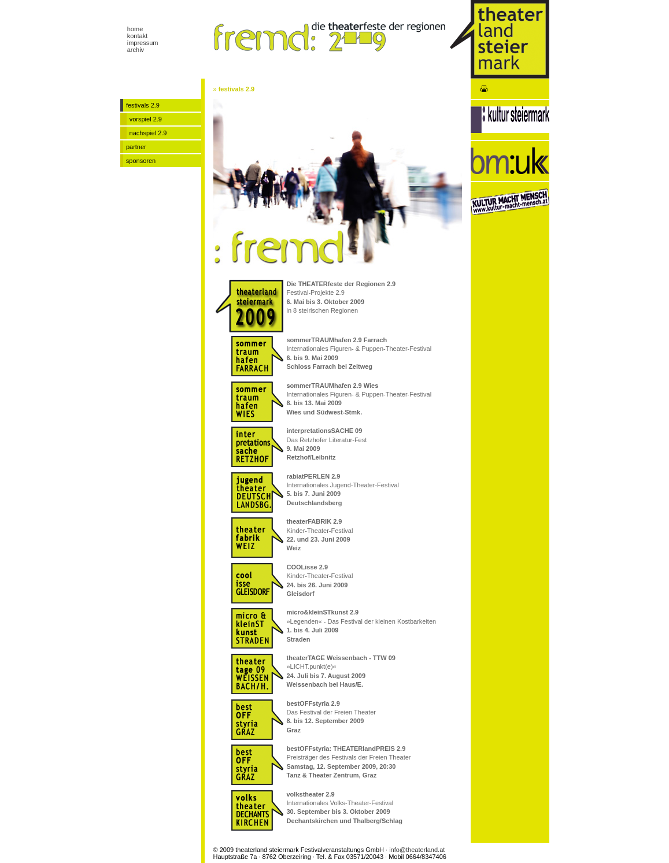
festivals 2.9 (236, 89)
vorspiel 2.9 (146, 119)
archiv (135, 49)
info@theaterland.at (417, 849)
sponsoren (141, 160)
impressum (142, 42)
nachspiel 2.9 (148, 132)
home (135, 28)
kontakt (137, 35)
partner (136, 146)
